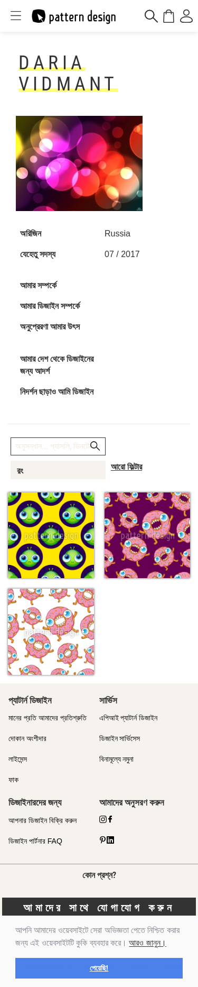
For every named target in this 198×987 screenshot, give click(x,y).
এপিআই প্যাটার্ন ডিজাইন (128, 718)
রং (20, 470)
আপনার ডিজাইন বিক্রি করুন (42, 820)
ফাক (13, 779)
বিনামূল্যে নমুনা (116, 759)
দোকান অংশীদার (27, 738)
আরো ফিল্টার (126, 467)
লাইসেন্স (17, 759)
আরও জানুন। (147, 942)
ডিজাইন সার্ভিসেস (119, 738)
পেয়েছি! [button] (99, 968)
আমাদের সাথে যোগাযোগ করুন (99, 907)
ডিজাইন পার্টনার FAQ (35, 841)
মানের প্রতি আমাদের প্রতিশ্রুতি (47, 718)
